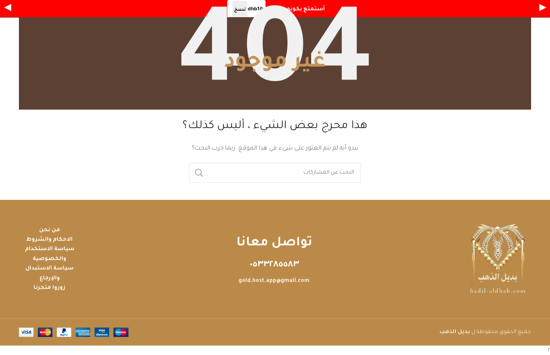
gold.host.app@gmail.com (273, 281)
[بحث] (275, 173)
